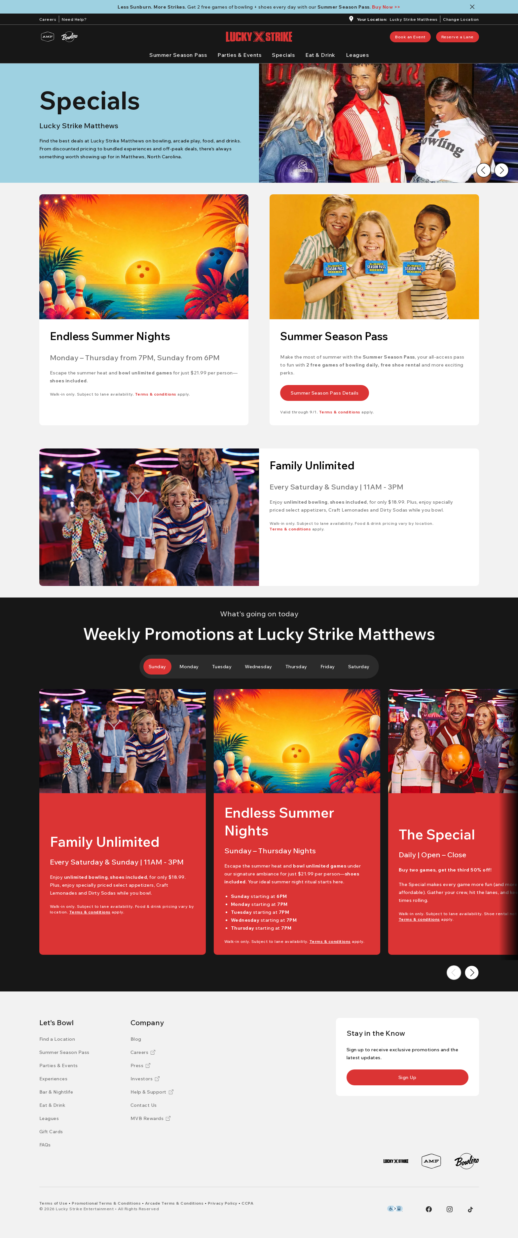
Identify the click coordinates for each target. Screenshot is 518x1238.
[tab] (157, 667)
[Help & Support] (151, 1092)
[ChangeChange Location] (461, 19)
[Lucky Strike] (396, 1161)
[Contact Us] (143, 1105)
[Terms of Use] (53, 1203)
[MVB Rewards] (150, 1118)
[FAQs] (45, 1145)
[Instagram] (449, 1209)
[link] (410, 36)
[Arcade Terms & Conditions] (174, 1203)
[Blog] (135, 1039)
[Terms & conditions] (155, 394)
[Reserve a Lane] (457, 36)
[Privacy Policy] (223, 1203)
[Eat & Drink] (320, 54)
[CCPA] (247, 1203)
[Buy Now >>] (386, 7)
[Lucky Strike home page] (259, 37)
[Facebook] (428, 1209)
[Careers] (47, 19)
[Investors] (145, 1079)
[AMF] (47, 36)
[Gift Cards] (51, 1132)
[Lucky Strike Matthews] (414, 20)
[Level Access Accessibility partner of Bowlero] (395, 1209)
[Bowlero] (69, 36)
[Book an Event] (410, 36)
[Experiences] (53, 1079)
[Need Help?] (74, 19)
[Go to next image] (501, 170)
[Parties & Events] (239, 54)
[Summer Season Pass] (178, 54)
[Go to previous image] (483, 170)
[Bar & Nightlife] (56, 1092)
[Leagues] (357, 54)
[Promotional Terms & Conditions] (106, 1203)
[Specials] (283, 54)
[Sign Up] (407, 1077)
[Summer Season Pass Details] (324, 393)
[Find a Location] (57, 1039)
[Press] (140, 1065)
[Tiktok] (470, 1209)
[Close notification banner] (473, 7)
